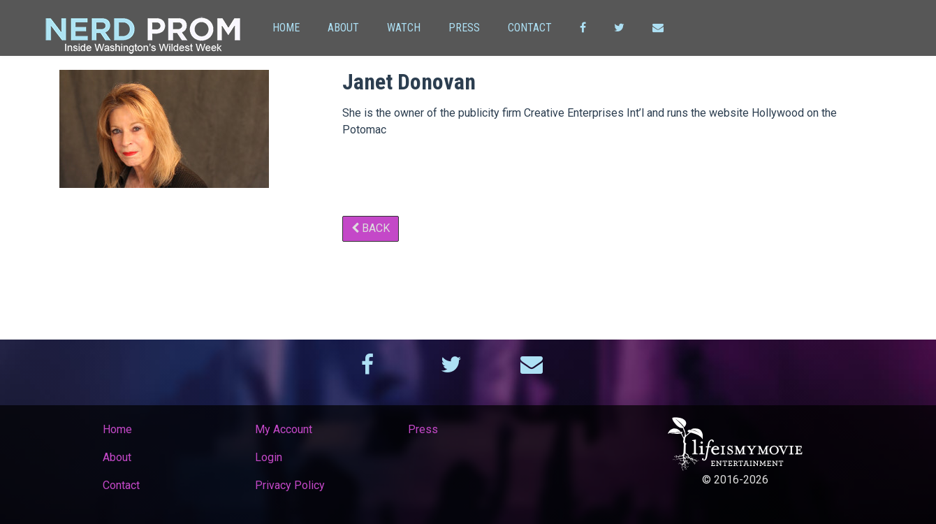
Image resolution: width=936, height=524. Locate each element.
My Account (283, 429)
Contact (530, 27)
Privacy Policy (290, 485)
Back (370, 228)
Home (286, 27)
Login (268, 457)
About (343, 27)
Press (464, 27)
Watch (404, 27)
